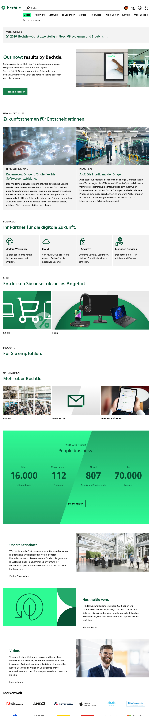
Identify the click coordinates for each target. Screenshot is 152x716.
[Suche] (75, 8)
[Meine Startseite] (24, 20)
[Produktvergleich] (133, 8)
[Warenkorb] (147, 8)
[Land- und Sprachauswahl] (126, 8)
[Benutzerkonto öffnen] (140, 8)
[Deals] (27, 15)
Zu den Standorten (19, 576)
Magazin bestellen (15, 91)
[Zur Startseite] (11, 10)
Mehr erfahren (75, 503)
